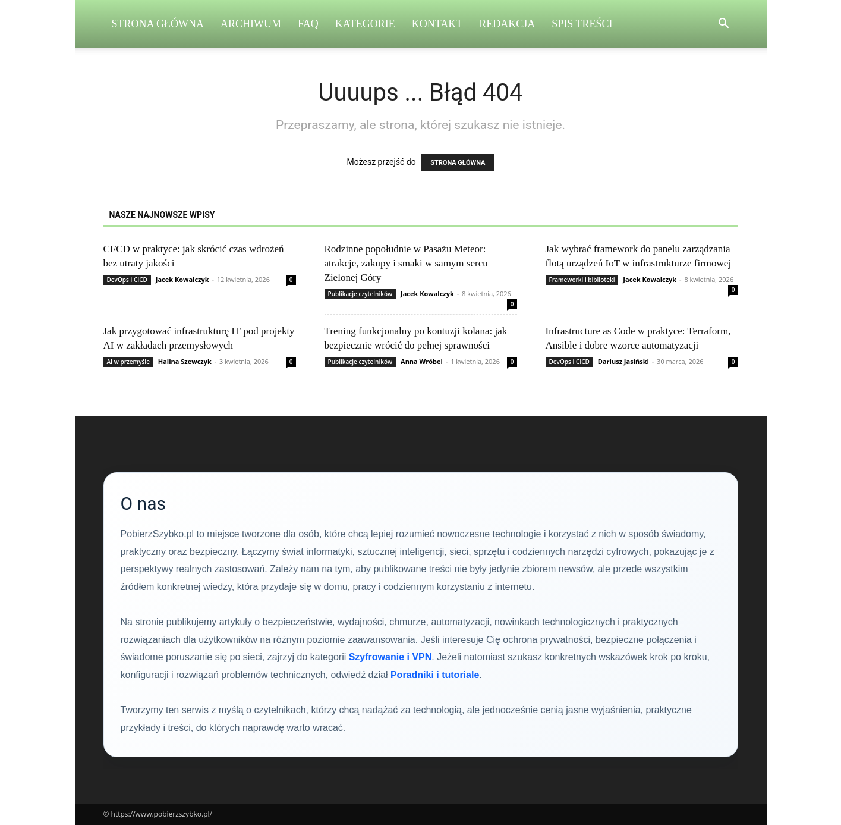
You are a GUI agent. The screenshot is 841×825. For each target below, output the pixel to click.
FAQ (308, 24)
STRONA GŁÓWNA (457, 163)
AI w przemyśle (128, 361)
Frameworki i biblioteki (582, 279)
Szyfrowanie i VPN (390, 657)
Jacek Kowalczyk (182, 279)
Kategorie (365, 24)
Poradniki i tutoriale (434, 675)
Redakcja (507, 24)
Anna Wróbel (422, 361)
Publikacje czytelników (360, 294)
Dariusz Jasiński (623, 361)
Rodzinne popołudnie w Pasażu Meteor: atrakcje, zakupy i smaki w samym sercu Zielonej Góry (406, 263)
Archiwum (251, 24)
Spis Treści (582, 24)
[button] (724, 24)
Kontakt (437, 24)
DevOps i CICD (127, 279)
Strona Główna (158, 24)
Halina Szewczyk (185, 361)
